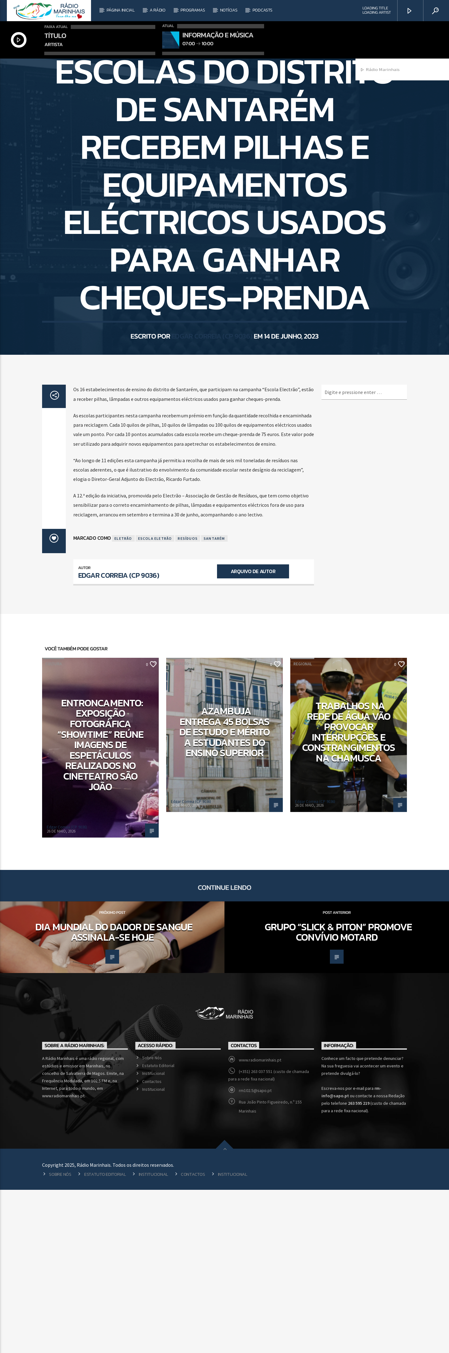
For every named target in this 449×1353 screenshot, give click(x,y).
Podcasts (263, 10)
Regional (224, 142)
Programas (193, 10)
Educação (179, 827)
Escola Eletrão (155, 701)
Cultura (53, 827)
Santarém (214, 701)
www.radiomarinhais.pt (260, 1223)
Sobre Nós (152, 1221)
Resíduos (188, 701)
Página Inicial (121, 10)
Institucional (153, 1236)
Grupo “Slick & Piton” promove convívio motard (338, 1095)
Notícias (229, 10)
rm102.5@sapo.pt (255, 1253)
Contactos (152, 1244)
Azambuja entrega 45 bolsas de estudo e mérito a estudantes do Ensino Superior (224, 895)
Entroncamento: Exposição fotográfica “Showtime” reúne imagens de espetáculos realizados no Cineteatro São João (100, 908)
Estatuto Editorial (158, 1229)
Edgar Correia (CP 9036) (211, 436)
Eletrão (123, 701)
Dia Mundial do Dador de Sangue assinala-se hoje (113, 1095)
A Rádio (158, 10)
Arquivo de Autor (253, 734)
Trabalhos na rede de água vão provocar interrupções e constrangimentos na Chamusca (348, 895)
